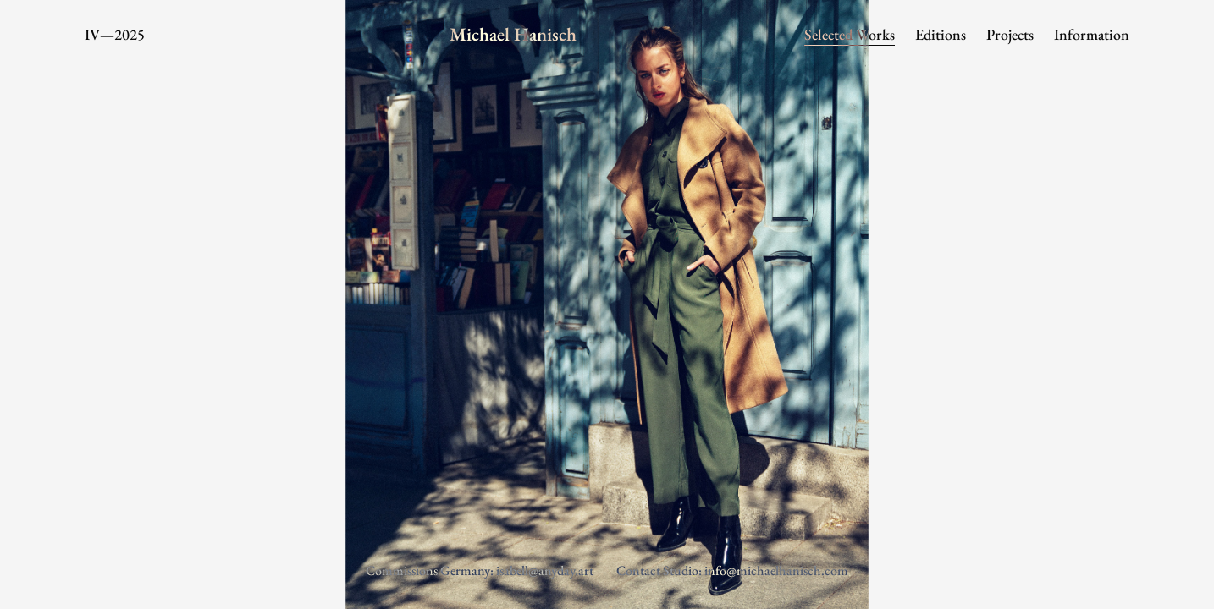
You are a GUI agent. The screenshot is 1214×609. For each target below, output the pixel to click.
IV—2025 (115, 34)
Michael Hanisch (513, 34)
